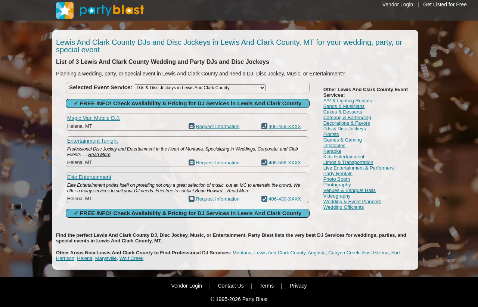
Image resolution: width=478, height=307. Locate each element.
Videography (337, 196)
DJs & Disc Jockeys (344, 128)
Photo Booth (336, 179)
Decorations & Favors (346, 123)
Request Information (217, 126)
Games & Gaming (342, 140)
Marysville (106, 258)
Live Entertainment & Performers (358, 168)
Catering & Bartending (347, 117)
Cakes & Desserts (342, 112)
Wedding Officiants (343, 207)
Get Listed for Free (445, 4)
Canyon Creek (343, 252)
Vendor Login (397, 4)
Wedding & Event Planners (352, 201)
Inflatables (334, 145)
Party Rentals (338, 173)
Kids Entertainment (343, 156)
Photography (337, 184)
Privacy (298, 286)
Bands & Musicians (344, 106)
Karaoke (332, 151)
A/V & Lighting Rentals (347, 100)
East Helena (375, 252)
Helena (84, 258)
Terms (267, 286)
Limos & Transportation (348, 162)
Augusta (317, 252)
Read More (99, 154)
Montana (242, 252)
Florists (331, 134)
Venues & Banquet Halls (349, 190)
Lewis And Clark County (279, 252)
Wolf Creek (131, 258)
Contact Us (230, 286)
